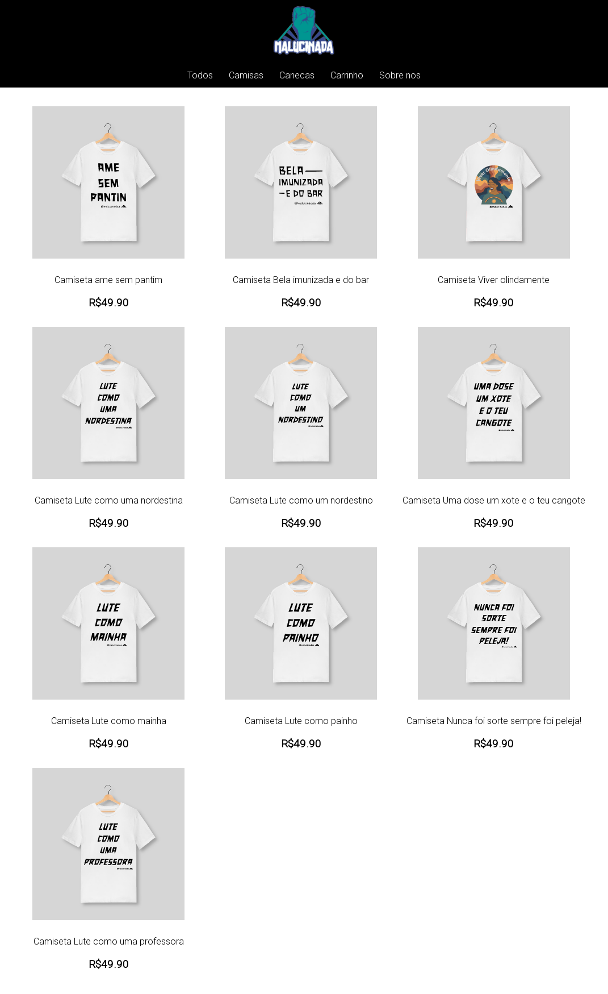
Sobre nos (400, 75)
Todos (200, 75)
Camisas (246, 75)
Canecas (297, 75)
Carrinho (346, 75)
